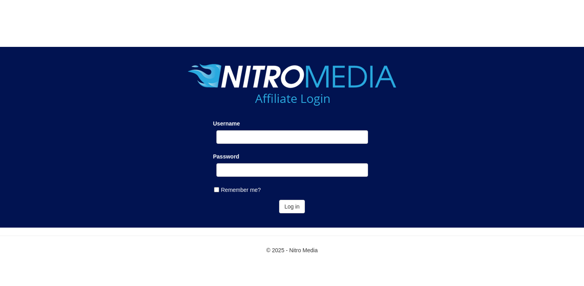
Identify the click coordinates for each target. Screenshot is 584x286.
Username (226, 123)
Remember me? (241, 190)
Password (226, 156)
